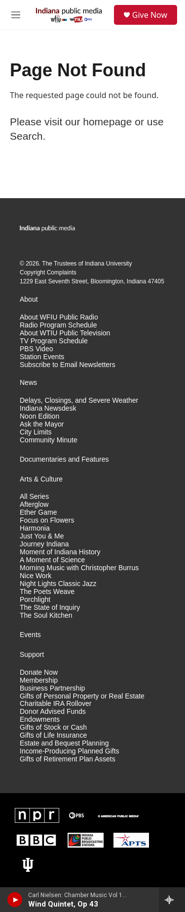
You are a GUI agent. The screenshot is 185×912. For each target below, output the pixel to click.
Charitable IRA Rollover (56, 703)
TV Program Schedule (54, 341)
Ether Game (38, 512)
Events (30, 635)
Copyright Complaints (48, 272)
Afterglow (34, 504)
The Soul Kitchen (46, 615)
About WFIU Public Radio (59, 317)
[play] (15, 900)
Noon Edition (39, 416)
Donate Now (39, 672)
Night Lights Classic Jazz (58, 584)
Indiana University (108, 263)
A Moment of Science (52, 560)
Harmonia (35, 528)
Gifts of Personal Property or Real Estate (82, 696)
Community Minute (48, 440)
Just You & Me (42, 536)
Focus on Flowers (47, 520)
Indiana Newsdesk (48, 408)
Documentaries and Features (64, 459)
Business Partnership (52, 688)
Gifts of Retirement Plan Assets (67, 759)
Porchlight (35, 599)
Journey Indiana (44, 544)
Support (32, 654)
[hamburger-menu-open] (16, 15)
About (29, 299)
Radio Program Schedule (58, 325)
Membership (39, 680)
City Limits (36, 432)
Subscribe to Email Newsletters (67, 365)
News (28, 382)
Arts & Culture (41, 479)
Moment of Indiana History (60, 552)
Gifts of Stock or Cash (53, 727)
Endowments (40, 719)
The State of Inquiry (50, 607)
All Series (34, 496)
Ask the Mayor (42, 424)
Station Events (42, 357)
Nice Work (35, 576)
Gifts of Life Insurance (53, 735)
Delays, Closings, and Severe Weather (79, 400)
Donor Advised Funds (53, 711)
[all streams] (172, 899)
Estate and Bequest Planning (64, 743)
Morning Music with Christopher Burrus (79, 568)
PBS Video (36, 349)
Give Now (149, 14)
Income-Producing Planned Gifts (69, 751)
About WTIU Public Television (65, 333)
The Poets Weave (47, 591)
